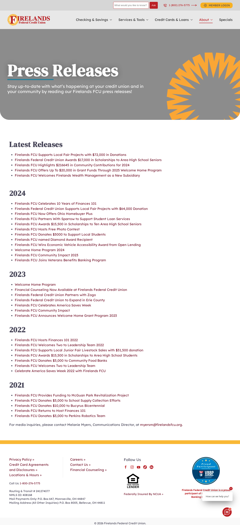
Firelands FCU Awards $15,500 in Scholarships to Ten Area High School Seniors (78, 224)
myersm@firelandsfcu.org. (161, 425)
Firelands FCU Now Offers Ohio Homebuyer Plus (54, 214)
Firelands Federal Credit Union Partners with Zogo (55, 295)
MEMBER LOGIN (216, 5)
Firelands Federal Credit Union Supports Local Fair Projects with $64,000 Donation (81, 209)
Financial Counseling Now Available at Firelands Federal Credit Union (71, 290)
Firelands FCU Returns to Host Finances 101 (50, 410)
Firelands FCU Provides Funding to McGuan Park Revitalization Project (72, 395)
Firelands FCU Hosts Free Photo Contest (47, 229)
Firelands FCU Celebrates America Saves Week (53, 305)
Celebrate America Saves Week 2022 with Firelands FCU (60, 371)
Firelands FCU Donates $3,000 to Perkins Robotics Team (60, 416)
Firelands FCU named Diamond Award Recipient (54, 239)
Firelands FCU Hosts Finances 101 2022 (46, 340)
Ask (154, 5)
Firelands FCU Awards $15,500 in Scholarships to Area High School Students (76, 355)
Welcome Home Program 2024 (39, 250)
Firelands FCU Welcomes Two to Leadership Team (55, 366)
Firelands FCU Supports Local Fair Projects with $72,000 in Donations (70, 155)
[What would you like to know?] (131, 5)
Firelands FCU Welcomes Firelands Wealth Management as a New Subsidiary (77, 175)
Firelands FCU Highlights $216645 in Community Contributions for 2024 (72, 165)
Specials (226, 20)
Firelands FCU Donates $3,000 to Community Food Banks (61, 360)
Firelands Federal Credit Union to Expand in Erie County (60, 300)
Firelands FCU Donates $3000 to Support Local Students (60, 234)
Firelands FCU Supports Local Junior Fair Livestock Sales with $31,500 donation (79, 350)
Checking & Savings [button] (94, 20)
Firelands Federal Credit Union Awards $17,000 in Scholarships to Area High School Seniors (88, 160)
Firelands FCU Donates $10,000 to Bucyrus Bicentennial (60, 406)
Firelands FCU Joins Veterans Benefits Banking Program (60, 260)
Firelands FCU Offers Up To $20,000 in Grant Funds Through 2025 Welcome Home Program (88, 170)
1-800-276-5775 (29, 483)
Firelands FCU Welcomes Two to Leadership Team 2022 (59, 345)
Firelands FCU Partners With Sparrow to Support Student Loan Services (72, 219)
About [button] (206, 20)
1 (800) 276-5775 (176, 5)
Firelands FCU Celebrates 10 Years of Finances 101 (55, 203)
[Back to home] (28, 19)
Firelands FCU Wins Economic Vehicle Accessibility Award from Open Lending (78, 245)
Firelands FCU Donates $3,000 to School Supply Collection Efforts (67, 400)
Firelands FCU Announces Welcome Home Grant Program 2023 (66, 315)
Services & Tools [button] (133, 20)
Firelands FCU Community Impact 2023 (46, 255)
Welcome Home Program (35, 284)
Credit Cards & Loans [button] (174, 20)
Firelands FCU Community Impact (42, 310)
